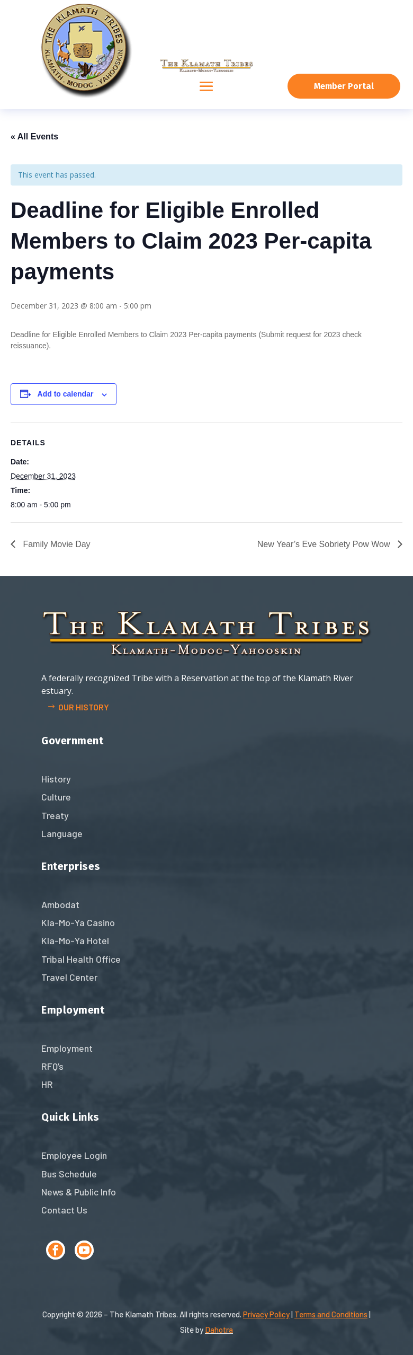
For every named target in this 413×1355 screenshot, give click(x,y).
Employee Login (74, 1155)
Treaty (55, 815)
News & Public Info (78, 1192)
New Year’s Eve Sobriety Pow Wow (324, 544)
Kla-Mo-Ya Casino (78, 922)
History (56, 779)
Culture (56, 797)
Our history (83, 707)
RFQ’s (52, 1066)
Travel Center (69, 977)
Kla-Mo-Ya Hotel (75, 940)
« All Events (34, 136)
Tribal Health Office (81, 959)
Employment (67, 1048)
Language (62, 833)
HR (47, 1084)
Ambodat (60, 904)
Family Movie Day (56, 544)
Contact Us (64, 1210)
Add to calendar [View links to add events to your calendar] (66, 394)
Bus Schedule (69, 1174)
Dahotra (219, 1329)
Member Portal (344, 86)
